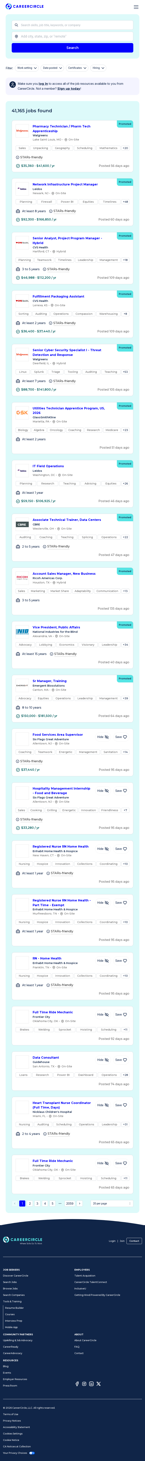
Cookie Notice (11, 1440)
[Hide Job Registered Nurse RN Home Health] (103, 848)
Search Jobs (10, 1282)
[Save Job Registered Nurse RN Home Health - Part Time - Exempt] (121, 902)
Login (112, 1241)
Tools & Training (12, 1301)
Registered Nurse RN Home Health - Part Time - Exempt (62, 903)
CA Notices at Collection (17, 1446)
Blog (5, 1366)
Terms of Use (10, 1414)
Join (122, 1241)
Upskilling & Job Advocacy (17, 1340)
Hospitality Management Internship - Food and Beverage (62, 791)
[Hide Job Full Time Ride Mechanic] (103, 1014)
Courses (10, 1314)
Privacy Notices (12, 1420)
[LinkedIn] (91, 1384)
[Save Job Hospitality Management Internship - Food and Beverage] (121, 790)
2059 (69, 1203)
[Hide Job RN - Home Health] (103, 960)
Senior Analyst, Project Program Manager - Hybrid (73, 241)
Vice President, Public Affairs (73, 627)
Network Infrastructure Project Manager (73, 184)
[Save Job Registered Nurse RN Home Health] (121, 848)
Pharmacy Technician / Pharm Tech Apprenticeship (73, 129)
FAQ (76, 1346)
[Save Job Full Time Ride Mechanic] (121, 1014)
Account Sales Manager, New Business (73, 574)
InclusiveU (80, 1288)
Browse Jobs (10, 1288)
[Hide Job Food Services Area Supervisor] (103, 737)
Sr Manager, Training (73, 681)
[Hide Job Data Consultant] (103, 1060)
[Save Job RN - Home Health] (121, 960)
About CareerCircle (85, 1340)
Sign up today (68, 88)
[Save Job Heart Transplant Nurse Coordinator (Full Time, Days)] (121, 1105)
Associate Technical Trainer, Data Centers (73, 520)
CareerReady (10, 1346)
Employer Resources (15, 1379)
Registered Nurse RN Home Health (62, 846)
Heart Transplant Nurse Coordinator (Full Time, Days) (62, 1105)
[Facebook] (77, 1384)
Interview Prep (13, 1320)
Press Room (10, 1385)
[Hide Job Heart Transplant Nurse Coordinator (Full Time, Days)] (103, 1105)
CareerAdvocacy (12, 1353)
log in (43, 84)
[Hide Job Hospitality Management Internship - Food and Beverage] (103, 790)
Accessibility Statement (16, 1427)
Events (7, 1372)
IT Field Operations (73, 466)
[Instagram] (84, 1384)
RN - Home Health (62, 958)
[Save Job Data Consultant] (121, 1060)
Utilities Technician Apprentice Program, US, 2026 (73, 411)
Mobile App (11, 1327)
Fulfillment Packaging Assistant (73, 296)
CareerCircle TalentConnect (90, 1282)
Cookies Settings (12, 1433)
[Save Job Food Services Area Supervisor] (121, 737)
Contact (134, 1241)
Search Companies (14, 1295)
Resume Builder (14, 1307)
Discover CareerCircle (15, 1275)
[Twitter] (98, 1384)
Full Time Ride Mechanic (62, 1012)
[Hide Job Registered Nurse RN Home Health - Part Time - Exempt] (103, 902)
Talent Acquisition (84, 1275)
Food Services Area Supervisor (62, 734)
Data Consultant (62, 1057)
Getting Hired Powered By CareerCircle (97, 1295)
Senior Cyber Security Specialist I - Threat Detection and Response (73, 352)
